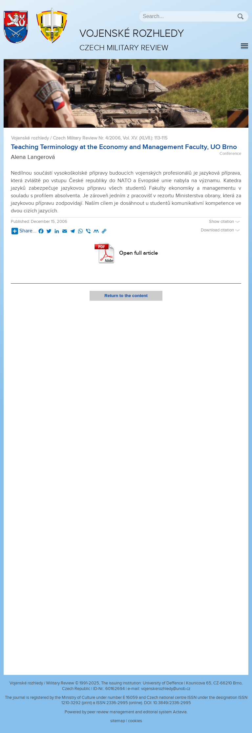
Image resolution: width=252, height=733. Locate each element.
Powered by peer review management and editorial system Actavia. (126, 712)
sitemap (117, 720)
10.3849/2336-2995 (172, 702)
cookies (135, 720)
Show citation (225, 221)
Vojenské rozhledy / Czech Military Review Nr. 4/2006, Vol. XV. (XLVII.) (81, 138)
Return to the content (125, 295)
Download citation (221, 230)
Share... (23, 231)
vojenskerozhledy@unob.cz (165, 688)
